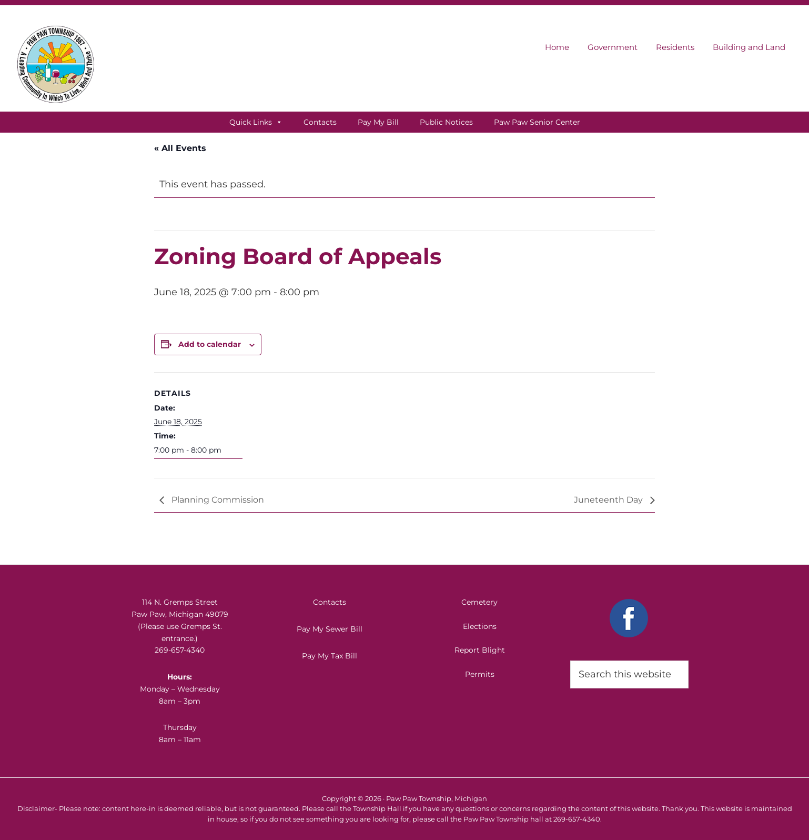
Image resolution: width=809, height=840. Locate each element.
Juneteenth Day (609, 500)
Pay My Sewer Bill (329, 629)
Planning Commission (216, 500)
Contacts (320, 122)
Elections (480, 626)
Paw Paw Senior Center (537, 122)
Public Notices (446, 122)
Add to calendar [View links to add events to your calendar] (209, 344)
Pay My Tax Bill (329, 656)
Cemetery (479, 602)
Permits (479, 674)
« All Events (180, 148)
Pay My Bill (378, 122)
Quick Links (255, 122)
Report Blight (479, 650)
